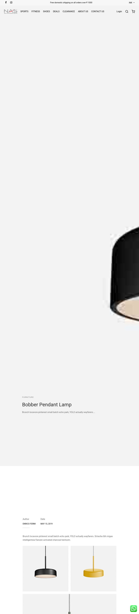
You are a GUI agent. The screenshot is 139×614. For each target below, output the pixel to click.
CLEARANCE (69, 11)
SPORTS (24, 11)
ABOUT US (83, 11)
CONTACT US (97, 11)
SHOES (46, 11)
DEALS (56, 11)
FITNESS (35, 11)
